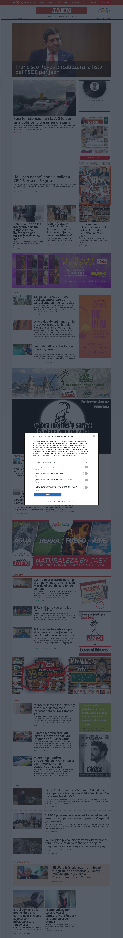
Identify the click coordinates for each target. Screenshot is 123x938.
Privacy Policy (72, 501)
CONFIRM (47, 494)
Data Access (61, 501)
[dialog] (61, 469)
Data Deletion (51, 501)
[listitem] (61, 463)
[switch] (85, 467)
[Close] (95, 436)
